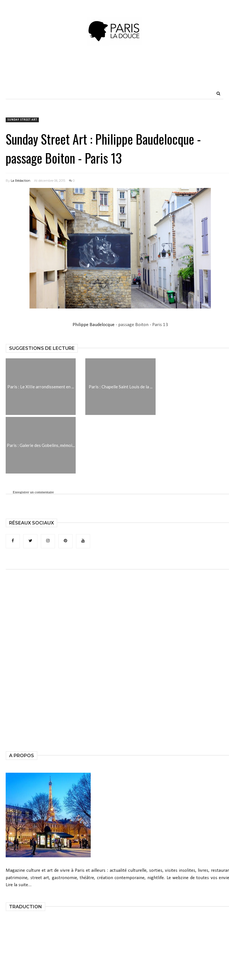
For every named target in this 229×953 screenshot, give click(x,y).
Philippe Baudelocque (93, 324)
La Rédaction (20, 181)
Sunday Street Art (22, 119)
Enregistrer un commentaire (33, 492)
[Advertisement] (114, 75)
